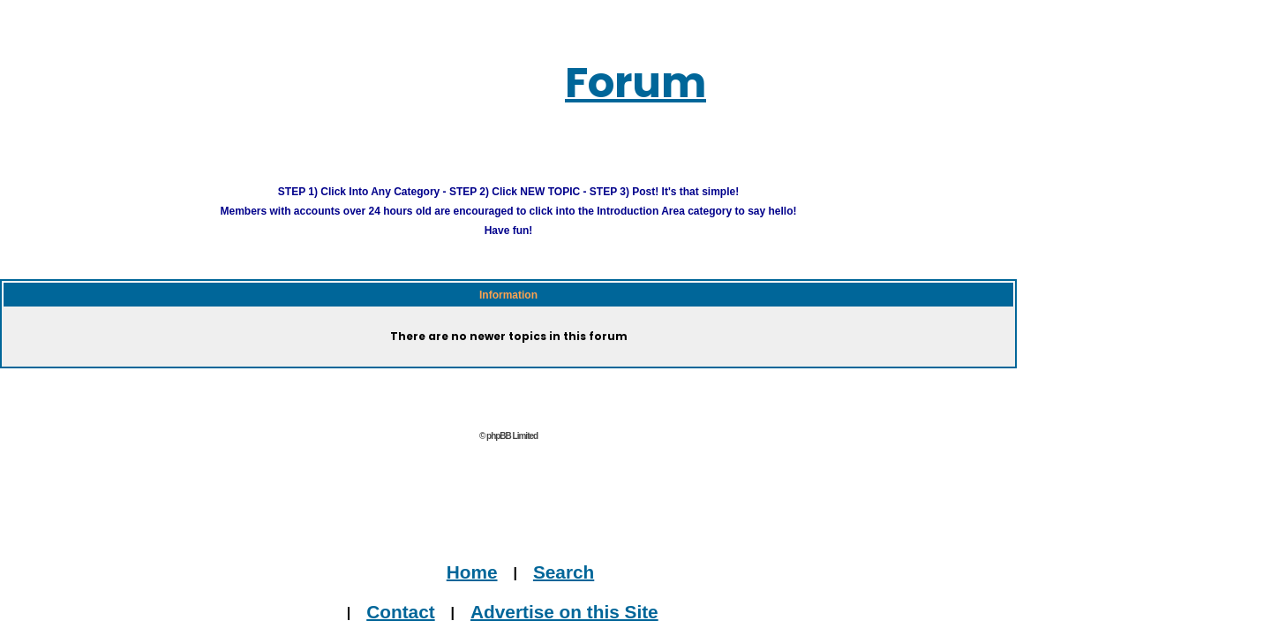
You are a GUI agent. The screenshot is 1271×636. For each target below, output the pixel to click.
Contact (434, 587)
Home (478, 548)
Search (533, 548)
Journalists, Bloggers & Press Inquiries (512, 626)
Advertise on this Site (544, 587)
